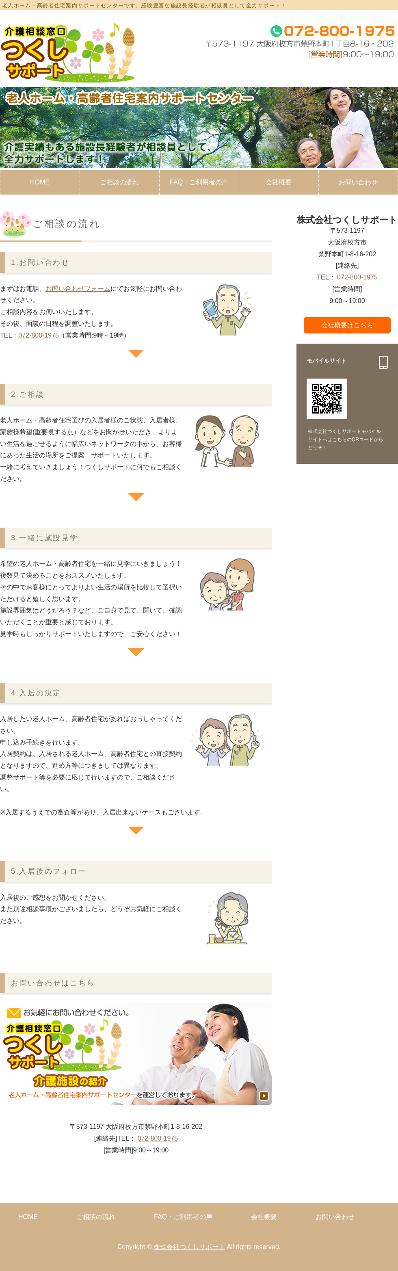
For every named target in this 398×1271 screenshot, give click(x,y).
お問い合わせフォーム (77, 288)
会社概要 (279, 182)
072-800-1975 (38, 335)
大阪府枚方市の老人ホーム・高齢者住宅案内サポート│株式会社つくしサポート (68, 52)
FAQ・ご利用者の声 (199, 182)
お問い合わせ (335, 1216)
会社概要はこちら (347, 325)
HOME (40, 182)
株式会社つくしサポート (189, 1246)
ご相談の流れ (119, 182)
